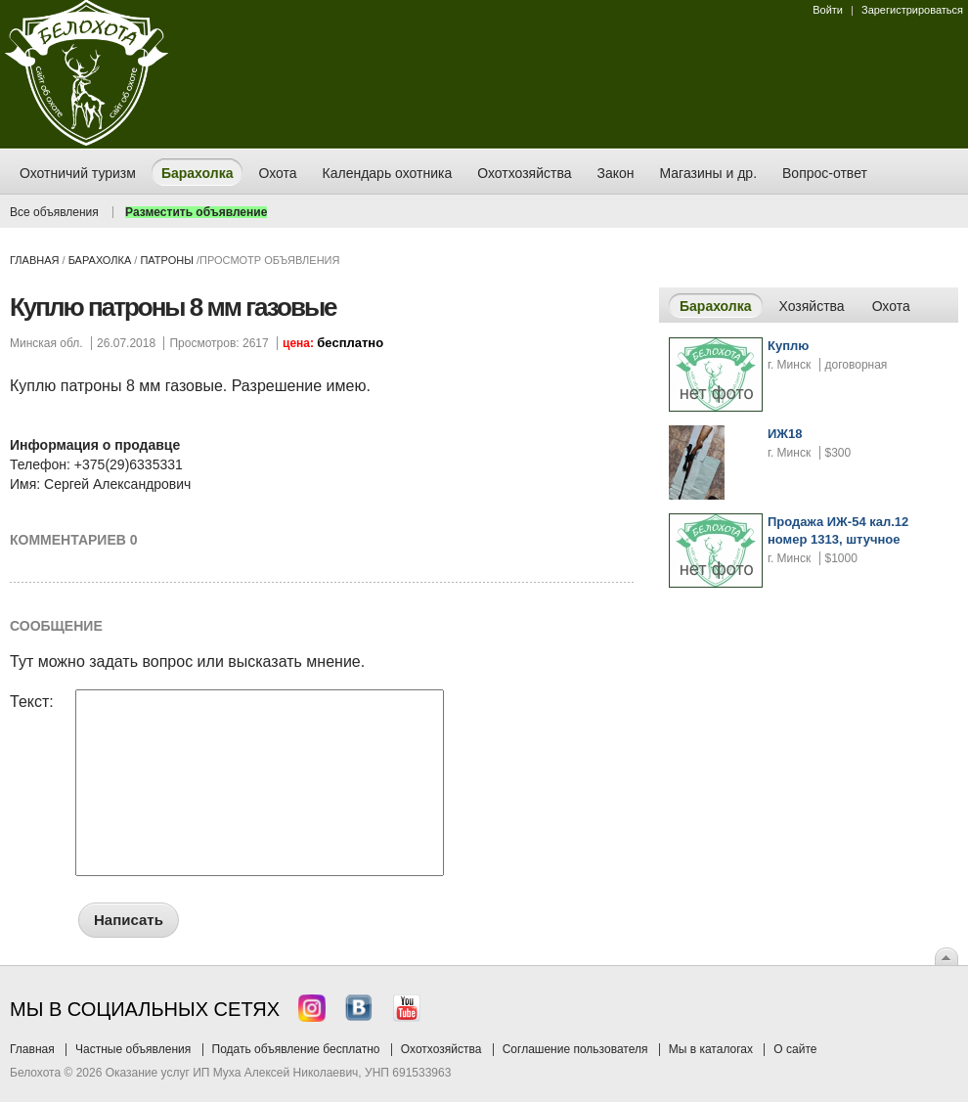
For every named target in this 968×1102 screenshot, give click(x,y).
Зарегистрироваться (912, 10)
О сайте (794, 1049)
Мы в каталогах (711, 1049)
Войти (828, 10)
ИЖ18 (785, 433)
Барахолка (100, 260)
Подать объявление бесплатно (296, 1049)
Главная (34, 260)
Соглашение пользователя (575, 1049)
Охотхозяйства (441, 1049)
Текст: (32, 702)
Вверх (946, 956)
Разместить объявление (196, 212)
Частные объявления (133, 1049)
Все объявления (54, 212)
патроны (166, 260)
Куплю (788, 345)
